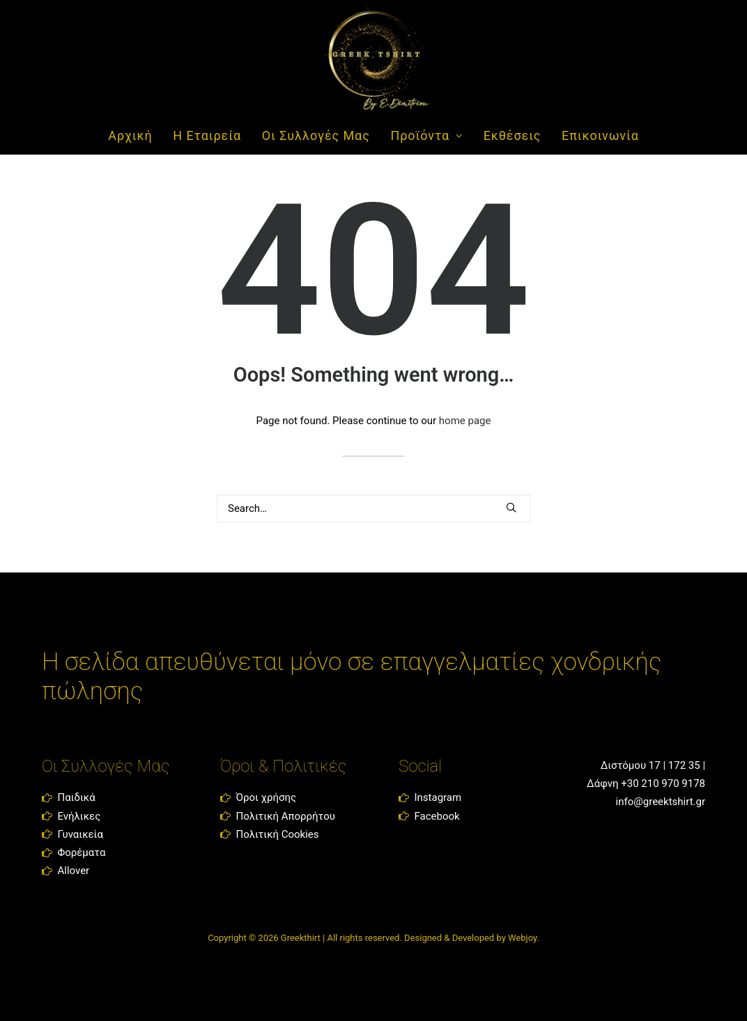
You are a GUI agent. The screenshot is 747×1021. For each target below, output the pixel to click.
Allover (73, 870)
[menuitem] (134, 136)
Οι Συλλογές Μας (316, 135)
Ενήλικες (78, 816)
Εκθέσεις (512, 135)
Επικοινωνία (600, 135)
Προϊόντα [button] (426, 135)
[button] (511, 507)
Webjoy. (523, 938)
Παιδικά (76, 797)
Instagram (437, 797)
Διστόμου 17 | (631, 765)
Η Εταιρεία (207, 135)
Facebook (436, 816)
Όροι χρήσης (266, 797)
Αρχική (130, 135)
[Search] (373, 508)
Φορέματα (81, 852)
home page (465, 420)
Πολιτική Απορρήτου (285, 816)
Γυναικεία (80, 834)
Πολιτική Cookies (277, 834)
